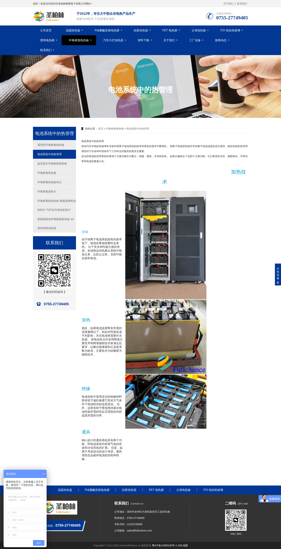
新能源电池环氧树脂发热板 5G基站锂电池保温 (55, 224)
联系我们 (242, 3)
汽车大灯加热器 (113, 40)
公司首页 (46, 30)
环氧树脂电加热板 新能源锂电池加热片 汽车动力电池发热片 (56, 205)
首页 (100, 128)
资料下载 (143, 40)
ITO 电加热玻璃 (230, 30)
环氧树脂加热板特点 (49, 182)
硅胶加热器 (141, 30)
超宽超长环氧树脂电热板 (52, 163)
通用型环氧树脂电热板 (50, 144)
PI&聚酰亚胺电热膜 (107, 30)
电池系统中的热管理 (49, 154)
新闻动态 (221, 40)
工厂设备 (195, 40)
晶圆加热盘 (73, 30)
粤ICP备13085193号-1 (164, 545)
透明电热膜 (47, 40)
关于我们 (228, 3)
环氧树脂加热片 (46, 191)
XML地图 (183, 545)
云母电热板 (199, 30)
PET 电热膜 (169, 30)
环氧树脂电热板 (79, 40)
